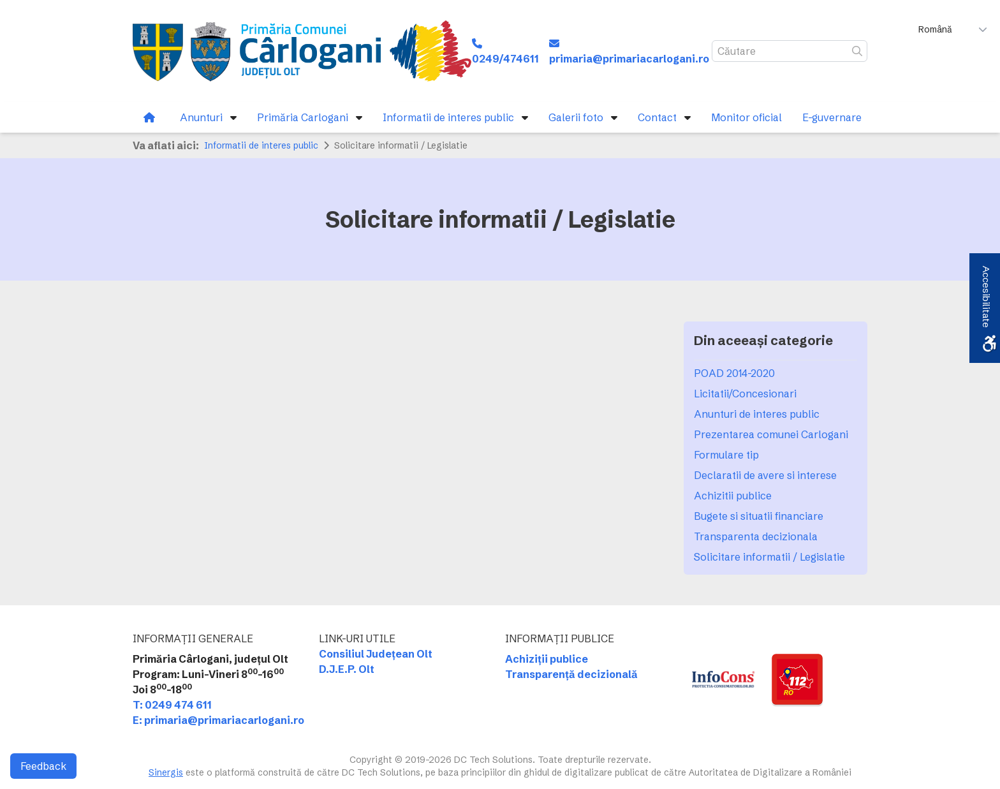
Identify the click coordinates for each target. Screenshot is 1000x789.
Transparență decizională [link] (571, 674)
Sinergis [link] (166, 772)
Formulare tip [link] (726, 454)
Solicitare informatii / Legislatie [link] (769, 556)
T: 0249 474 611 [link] (172, 704)
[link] (302, 51)
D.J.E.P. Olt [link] (346, 669)
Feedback (43, 766)
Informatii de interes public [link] (261, 145)
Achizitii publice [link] (733, 495)
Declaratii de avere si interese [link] (765, 475)
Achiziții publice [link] (546, 659)
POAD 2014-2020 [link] (734, 373)
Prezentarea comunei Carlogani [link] (771, 434)
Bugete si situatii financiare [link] (758, 516)
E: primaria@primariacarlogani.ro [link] (218, 720)
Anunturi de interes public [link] (757, 414)
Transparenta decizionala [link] (756, 536)
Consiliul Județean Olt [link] (375, 653)
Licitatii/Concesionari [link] (745, 393)
